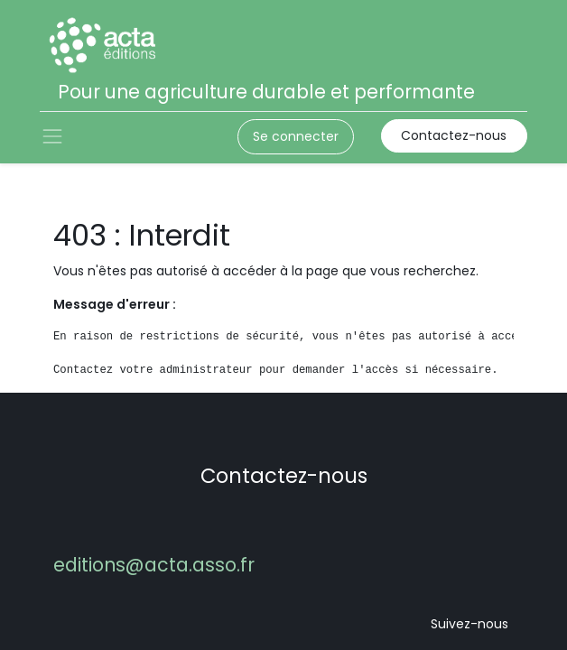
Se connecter (296, 136)
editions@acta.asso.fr (154, 565)
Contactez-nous (454, 135)
